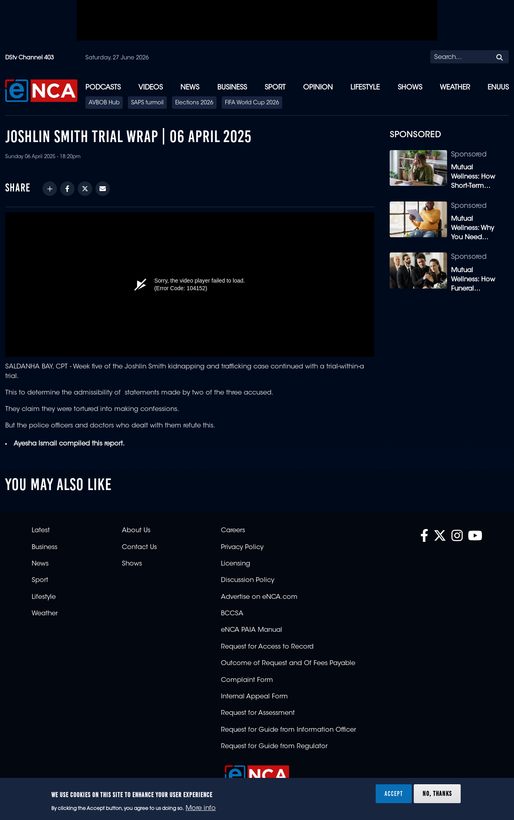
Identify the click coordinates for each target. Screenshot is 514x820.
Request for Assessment (258, 713)
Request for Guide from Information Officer (288, 730)
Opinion (318, 87)
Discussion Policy (247, 580)
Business (232, 87)
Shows (410, 87)
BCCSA (232, 613)
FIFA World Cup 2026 (252, 103)
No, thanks (437, 793)
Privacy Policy (242, 547)
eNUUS (498, 87)
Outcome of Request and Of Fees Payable (288, 663)
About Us (136, 530)
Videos (150, 87)
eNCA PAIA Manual (251, 630)
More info (201, 808)
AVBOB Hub (104, 103)
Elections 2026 (194, 103)
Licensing (235, 564)
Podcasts (103, 87)
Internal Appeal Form (254, 697)
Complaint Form (247, 680)
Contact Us (139, 547)
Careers (233, 530)
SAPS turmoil (147, 103)
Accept (393, 793)
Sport (275, 87)
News (189, 87)
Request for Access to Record (267, 647)
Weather (455, 87)
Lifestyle (365, 87)
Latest (41, 530)
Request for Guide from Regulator (274, 746)
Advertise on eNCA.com (259, 597)
